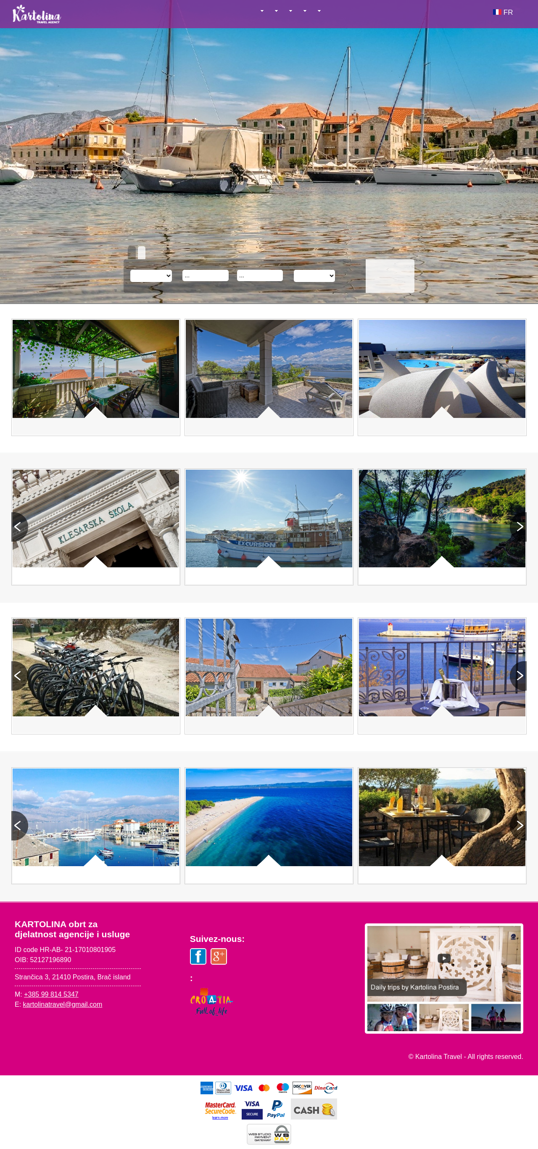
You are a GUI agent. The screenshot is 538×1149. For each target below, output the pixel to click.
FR (503, 12)
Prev (19, 527)
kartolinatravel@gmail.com (63, 1004)
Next (518, 527)
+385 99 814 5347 (51, 994)
